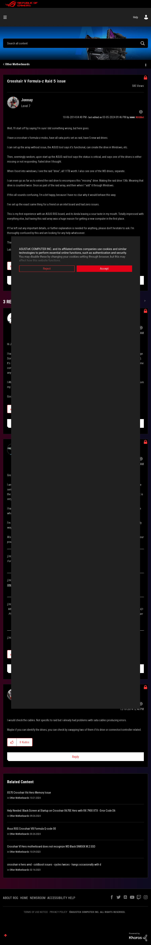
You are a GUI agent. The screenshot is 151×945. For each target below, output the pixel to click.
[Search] (75, 43)
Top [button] (5, 935)
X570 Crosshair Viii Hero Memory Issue (29, 792)
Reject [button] (47, 268)
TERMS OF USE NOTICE (36, 912)
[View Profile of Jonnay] (27, 100)
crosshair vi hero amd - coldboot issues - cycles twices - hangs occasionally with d (54, 864)
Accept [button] (104, 268)
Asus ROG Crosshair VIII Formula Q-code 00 (31, 828)
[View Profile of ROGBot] (140, 117)
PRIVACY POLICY (58, 912)
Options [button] (145, 64)
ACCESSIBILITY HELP (61, 898)
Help (135, 17)
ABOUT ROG (10, 898)
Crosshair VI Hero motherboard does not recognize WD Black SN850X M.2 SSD (51, 846)
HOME (24, 898)
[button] (12, 742)
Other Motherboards (17, 64)
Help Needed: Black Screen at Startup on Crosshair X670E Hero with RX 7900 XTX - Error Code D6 (61, 810)
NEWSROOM (37, 898)
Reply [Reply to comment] (75, 757)
